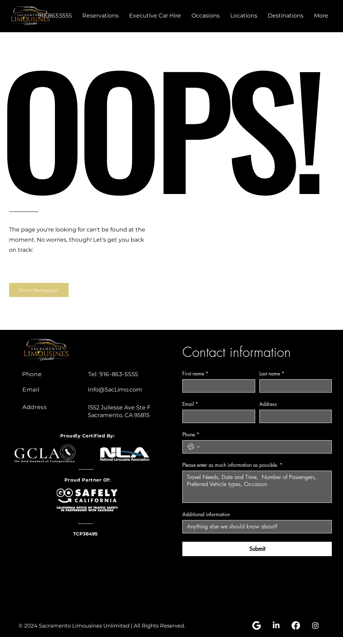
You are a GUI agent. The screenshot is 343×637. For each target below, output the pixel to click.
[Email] (217, 416)
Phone (190, 434)
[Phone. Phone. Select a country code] (194, 447)
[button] (205, 16)
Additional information (206, 514)
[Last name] (294, 386)
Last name (271, 373)
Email (190, 404)
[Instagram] (315, 625)
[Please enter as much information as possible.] (257, 487)
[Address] (294, 416)
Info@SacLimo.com (115, 389)
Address (268, 404)
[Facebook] (296, 625)
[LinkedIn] (276, 625)
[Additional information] (255, 526)
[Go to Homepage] (39, 290)
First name (195, 373)
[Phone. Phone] (264, 447)
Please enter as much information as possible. (232, 465)
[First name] (217, 386)
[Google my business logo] (256, 625)
